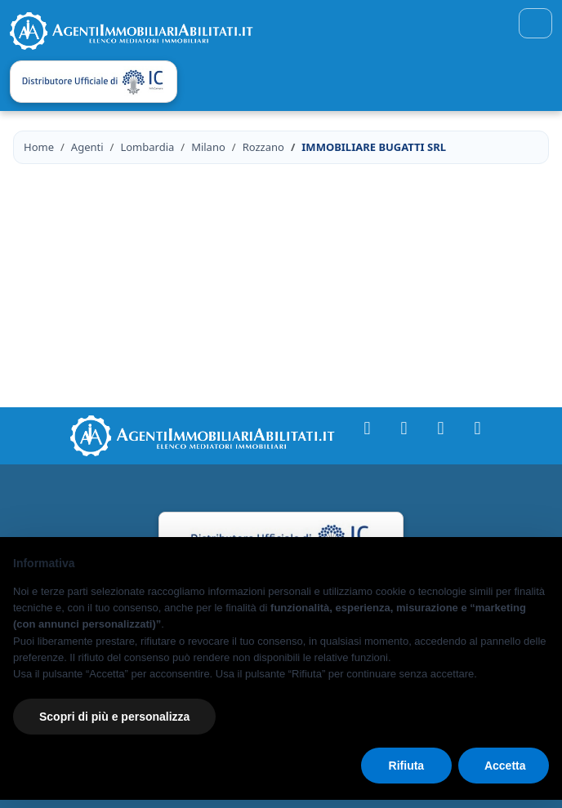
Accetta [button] (505, 765)
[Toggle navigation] (535, 23)
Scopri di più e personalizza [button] (114, 716)
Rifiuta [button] (407, 765)
